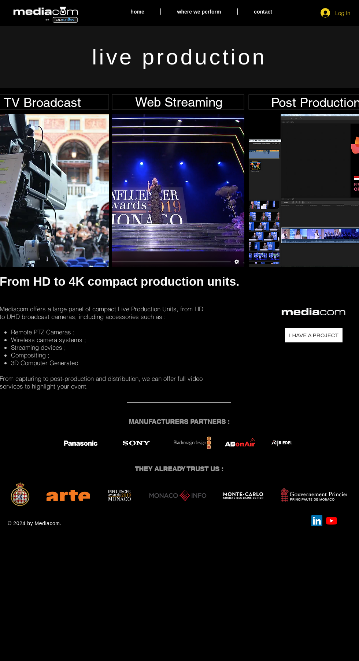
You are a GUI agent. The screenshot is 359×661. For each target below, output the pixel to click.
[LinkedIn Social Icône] (316, 520)
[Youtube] (331, 520)
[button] (199, 11)
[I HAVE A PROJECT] (314, 335)
